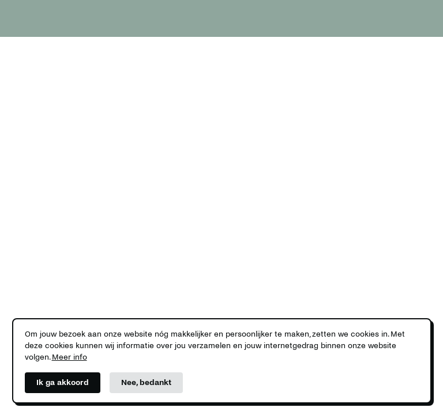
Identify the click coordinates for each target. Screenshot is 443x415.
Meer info (69, 357)
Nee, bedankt (146, 382)
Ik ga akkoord (62, 382)
